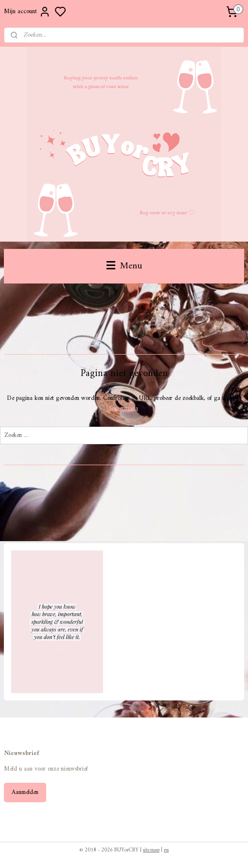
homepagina (123, 408)
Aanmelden (25, 792)
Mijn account (27, 12)
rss (166, 850)
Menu (124, 266)
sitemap (151, 850)
